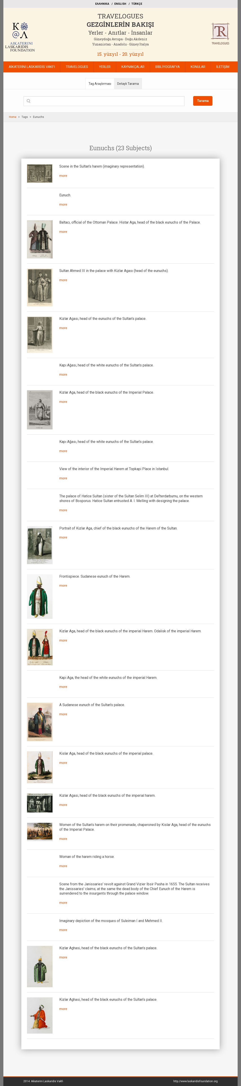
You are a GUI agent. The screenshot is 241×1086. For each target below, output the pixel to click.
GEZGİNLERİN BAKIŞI (120, 24)
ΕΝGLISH (120, 3)
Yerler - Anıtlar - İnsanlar (120, 32)
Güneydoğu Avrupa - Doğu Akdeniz (120, 39)
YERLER (105, 67)
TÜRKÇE (136, 3)
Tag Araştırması (99, 83)
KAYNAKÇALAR (133, 67)
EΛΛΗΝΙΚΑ (102, 3)
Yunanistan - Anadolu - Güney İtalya (120, 44)
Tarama (203, 101)
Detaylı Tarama (128, 83)
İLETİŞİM (222, 67)
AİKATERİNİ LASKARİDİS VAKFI (32, 67)
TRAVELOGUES (120, 16)
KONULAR (198, 67)
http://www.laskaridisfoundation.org (195, 1081)
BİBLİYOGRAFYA (167, 67)
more (63, 176)
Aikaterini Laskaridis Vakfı (47, 1081)
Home (12, 117)
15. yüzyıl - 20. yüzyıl (120, 54)
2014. (43, 1081)
